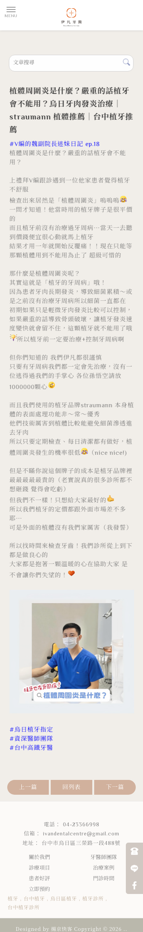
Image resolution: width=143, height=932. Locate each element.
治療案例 (103, 868)
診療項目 (39, 868)
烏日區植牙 (63, 899)
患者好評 (39, 879)
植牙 (13, 899)
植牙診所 (93, 899)
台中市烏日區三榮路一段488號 (81, 844)
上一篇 (28, 787)
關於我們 (39, 858)
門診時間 (103, 879)
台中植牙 (34, 899)
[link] (47, 144)
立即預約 (39, 890)
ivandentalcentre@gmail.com (81, 834)
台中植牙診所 (24, 908)
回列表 (71, 787)
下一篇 (115, 787)
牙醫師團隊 (103, 858)
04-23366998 (81, 825)
